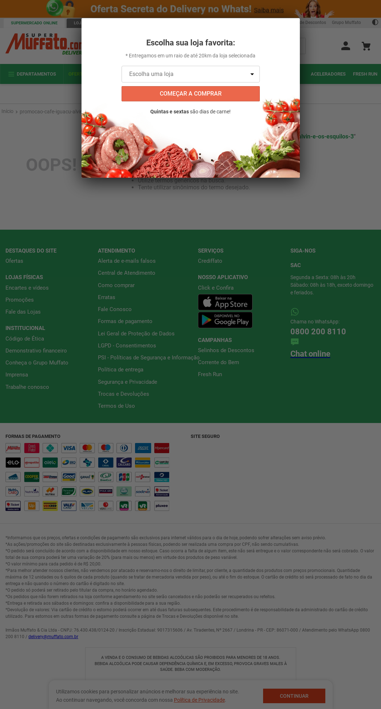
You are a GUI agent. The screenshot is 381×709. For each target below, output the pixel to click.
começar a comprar (191, 93)
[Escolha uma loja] (191, 74)
